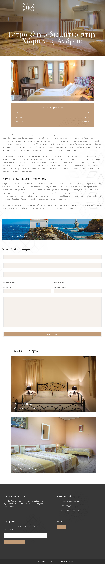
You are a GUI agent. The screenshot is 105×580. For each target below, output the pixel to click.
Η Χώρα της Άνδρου (17, 236)
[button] (14, 81)
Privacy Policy (74, 561)
